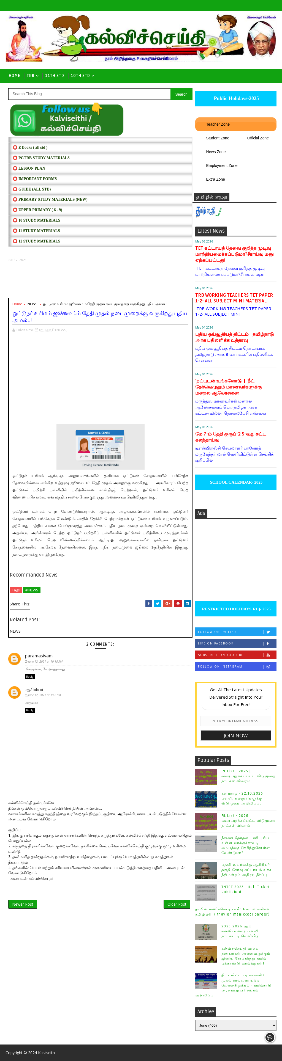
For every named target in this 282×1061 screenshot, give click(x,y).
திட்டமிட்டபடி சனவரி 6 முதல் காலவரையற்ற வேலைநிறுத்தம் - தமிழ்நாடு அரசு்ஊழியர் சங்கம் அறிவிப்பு (233, 985)
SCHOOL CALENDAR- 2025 (236, 482)
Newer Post (22, 904)
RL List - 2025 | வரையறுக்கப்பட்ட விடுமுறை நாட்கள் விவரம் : (248, 776)
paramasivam (39, 656)
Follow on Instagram (237, 667)
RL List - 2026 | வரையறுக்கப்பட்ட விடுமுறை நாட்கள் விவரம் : (248, 821)
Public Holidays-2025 (236, 98)
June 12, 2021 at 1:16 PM (44, 695)
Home (14, 75)
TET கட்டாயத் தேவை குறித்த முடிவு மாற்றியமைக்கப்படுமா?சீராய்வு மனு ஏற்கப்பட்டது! (234, 254)
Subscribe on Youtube (237, 655)
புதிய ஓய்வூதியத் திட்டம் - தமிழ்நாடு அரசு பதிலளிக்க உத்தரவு (234, 337)
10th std (80, 75)
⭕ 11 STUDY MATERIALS (36, 231)
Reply (29, 677)
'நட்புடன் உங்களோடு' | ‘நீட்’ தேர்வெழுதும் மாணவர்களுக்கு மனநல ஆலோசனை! (228, 387)
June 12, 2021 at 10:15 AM (45, 661)
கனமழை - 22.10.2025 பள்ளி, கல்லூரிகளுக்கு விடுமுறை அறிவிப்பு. (242, 798)
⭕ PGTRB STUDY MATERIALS (41, 158)
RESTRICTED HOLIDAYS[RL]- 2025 (235, 609)
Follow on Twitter (237, 632)
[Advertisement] (100, 280)
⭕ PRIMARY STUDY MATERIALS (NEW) (50, 199)
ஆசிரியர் (34, 689)
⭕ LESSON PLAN (29, 168)
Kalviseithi (47, 1052)
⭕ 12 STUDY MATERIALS (36, 241)
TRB (30, 75)
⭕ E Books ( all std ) (30, 147)
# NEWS (31, 590)
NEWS (32, 303)
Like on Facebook (237, 643)
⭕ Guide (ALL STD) (32, 189)
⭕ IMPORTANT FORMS (35, 179)
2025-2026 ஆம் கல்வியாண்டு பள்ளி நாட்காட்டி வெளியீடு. (241, 931)
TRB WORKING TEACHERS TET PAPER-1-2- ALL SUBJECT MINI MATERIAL (235, 298)
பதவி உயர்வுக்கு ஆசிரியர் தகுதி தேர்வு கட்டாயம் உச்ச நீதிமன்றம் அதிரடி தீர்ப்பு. (246, 869)
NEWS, (61, 329)
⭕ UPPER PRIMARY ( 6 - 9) (37, 210)
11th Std (54, 75)
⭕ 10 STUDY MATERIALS (36, 220)
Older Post (176, 904)
